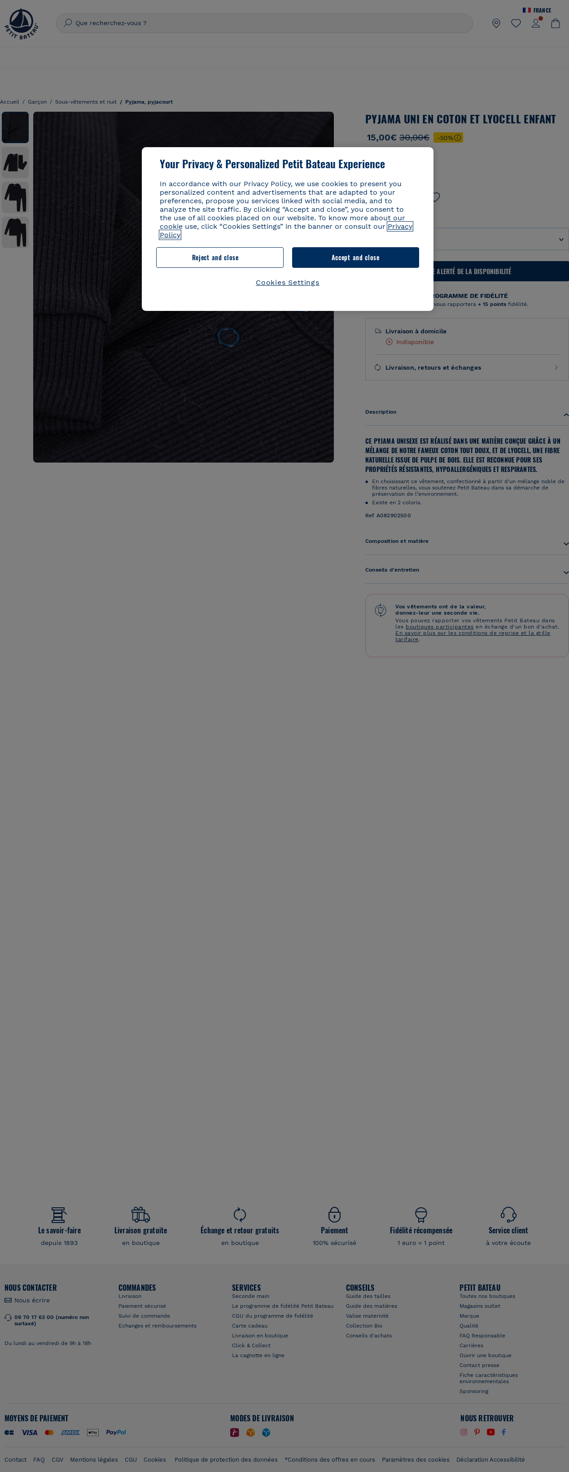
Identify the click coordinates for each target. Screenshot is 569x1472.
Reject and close (215, 257)
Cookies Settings (288, 282)
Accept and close (356, 257)
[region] (287, 229)
